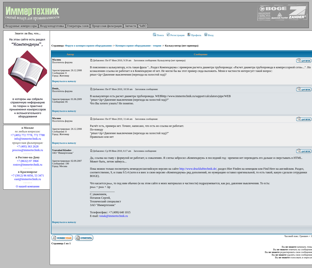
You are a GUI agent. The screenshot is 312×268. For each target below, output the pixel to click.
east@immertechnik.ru (27, 179)
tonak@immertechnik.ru (113, 216)
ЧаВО (142, 26)
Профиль (194, 35)
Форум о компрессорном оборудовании (88, 45)
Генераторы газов (78, 26)
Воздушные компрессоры (21, 26)
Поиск (158, 35)
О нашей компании (27, 186)
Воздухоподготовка (52, 26)
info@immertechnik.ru (27, 138)
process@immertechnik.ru (27, 150)
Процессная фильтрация (107, 26)
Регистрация (175, 35)
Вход (209, 35)
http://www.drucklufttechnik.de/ (198, 168)
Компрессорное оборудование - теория (138, 45)
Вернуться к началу (64, 81)
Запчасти (130, 26)
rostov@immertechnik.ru (27, 164)
